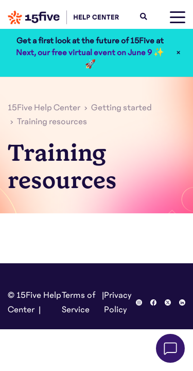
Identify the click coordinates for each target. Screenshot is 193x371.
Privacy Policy (118, 302)
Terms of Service (79, 302)
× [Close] (178, 52)
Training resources (52, 121)
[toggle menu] (177, 17)
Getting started (121, 108)
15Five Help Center (44, 108)
